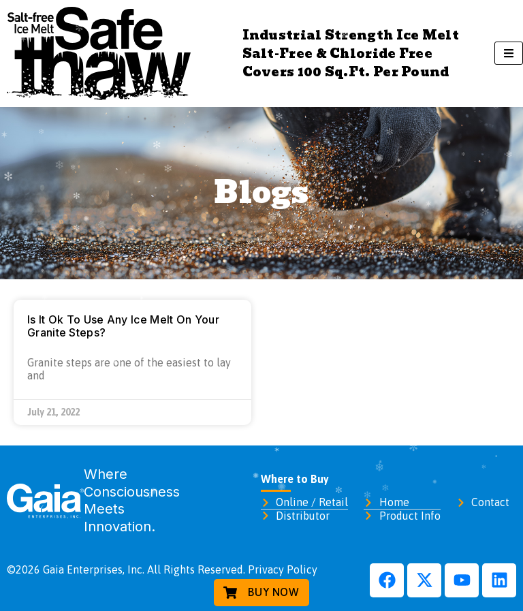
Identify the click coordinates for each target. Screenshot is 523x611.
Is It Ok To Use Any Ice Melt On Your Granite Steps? (123, 326)
